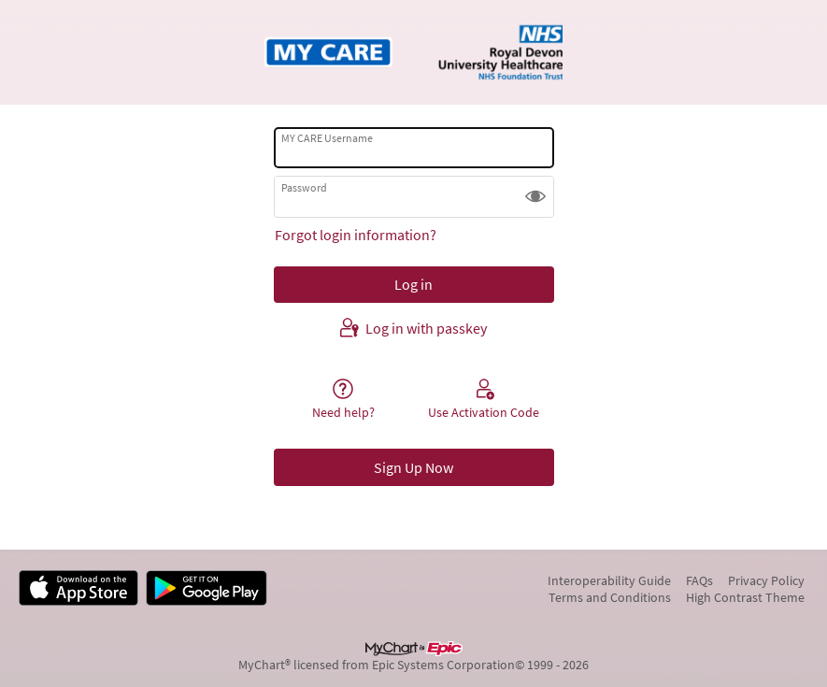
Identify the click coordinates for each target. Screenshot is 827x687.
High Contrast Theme (745, 597)
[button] (535, 196)
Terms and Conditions (610, 597)
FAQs (699, 580)
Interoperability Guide (609, 580)
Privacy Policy (766, 580)
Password (304, 187)
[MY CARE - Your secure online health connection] (413, 52)
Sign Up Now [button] (413, 467)
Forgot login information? (355, 234)
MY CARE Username (327, 138)
